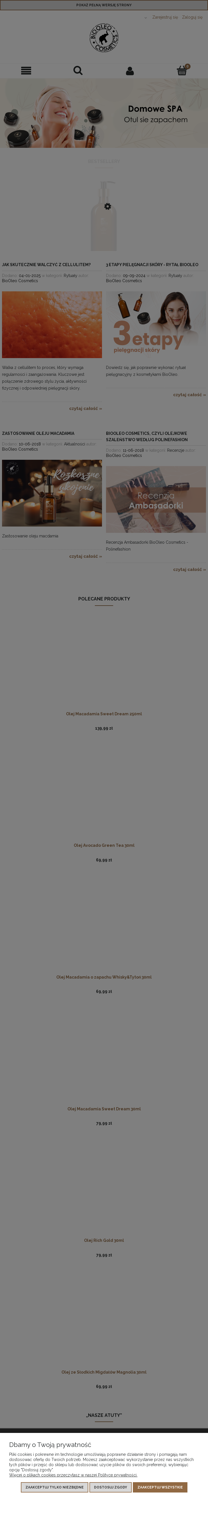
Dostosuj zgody (110, 1487)
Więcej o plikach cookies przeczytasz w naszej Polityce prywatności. (73, 1475)
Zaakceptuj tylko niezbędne (54, 1487)
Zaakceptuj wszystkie (160, 1487)
